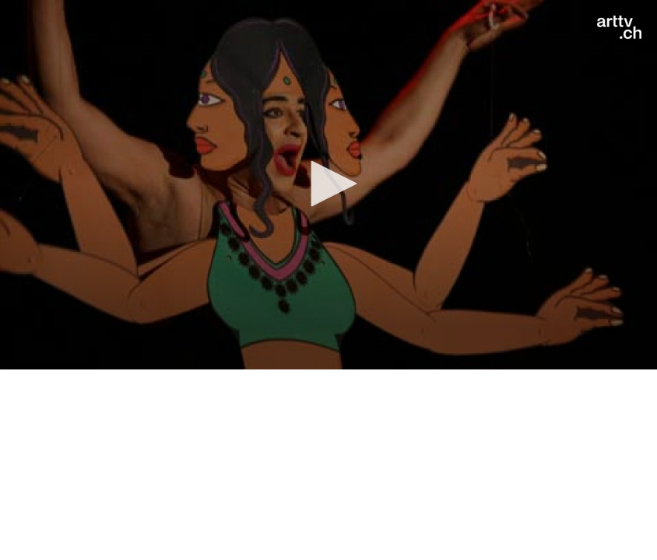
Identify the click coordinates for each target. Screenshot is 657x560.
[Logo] (619, 27)
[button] (328, 183)
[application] (328, 184)
